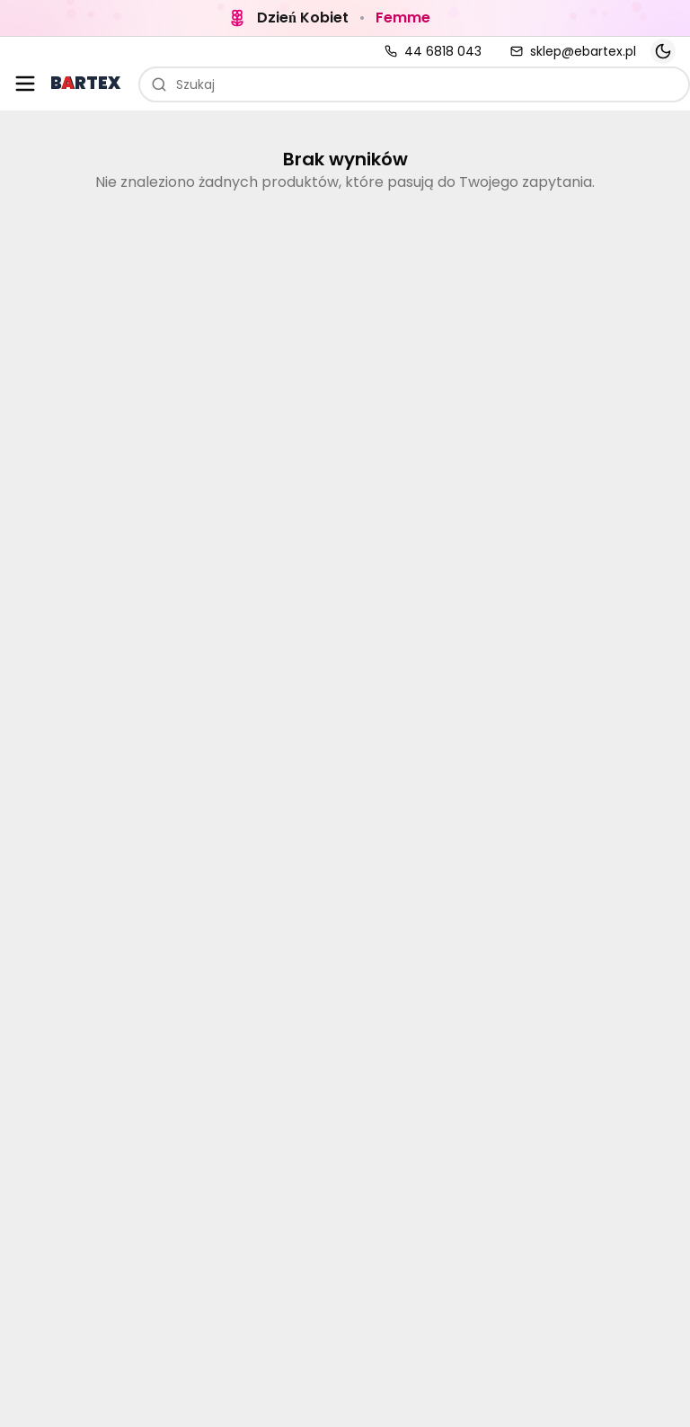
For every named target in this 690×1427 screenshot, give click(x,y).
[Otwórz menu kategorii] (25, 84)
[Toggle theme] (663, 51)
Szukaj (183, 84)
